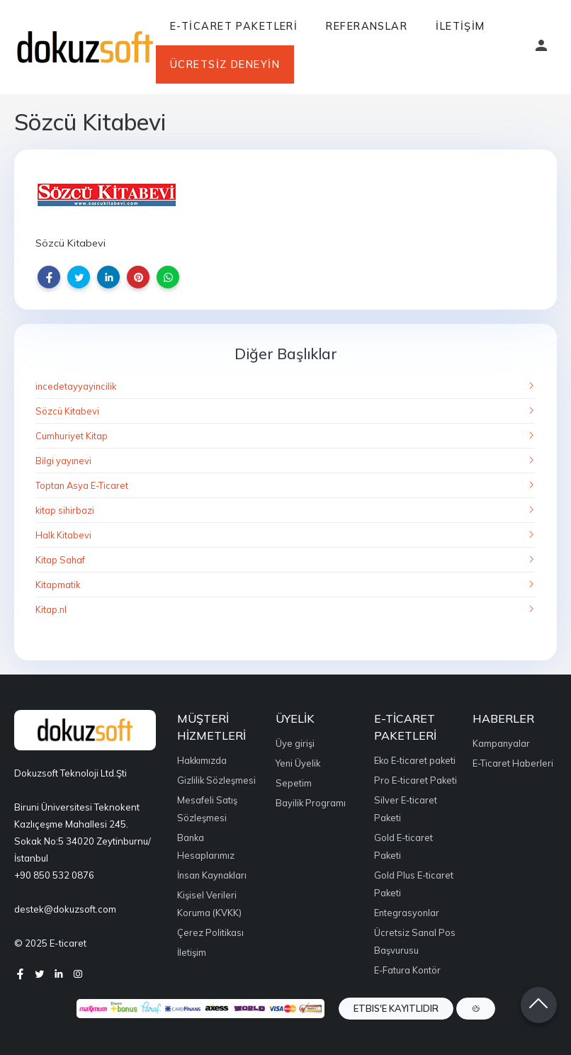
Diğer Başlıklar (285, 353)
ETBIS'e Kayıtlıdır (396, 1008)
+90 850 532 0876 (54, 875)
